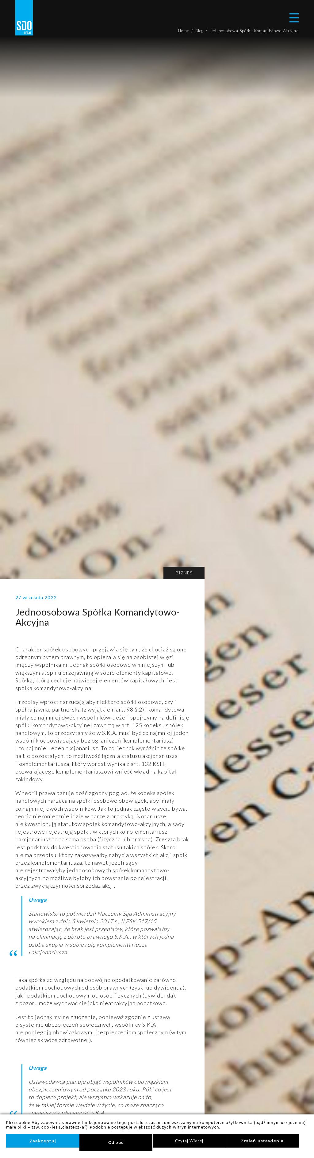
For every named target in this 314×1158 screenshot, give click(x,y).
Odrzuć (116, 1142)
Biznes (184, 572)
